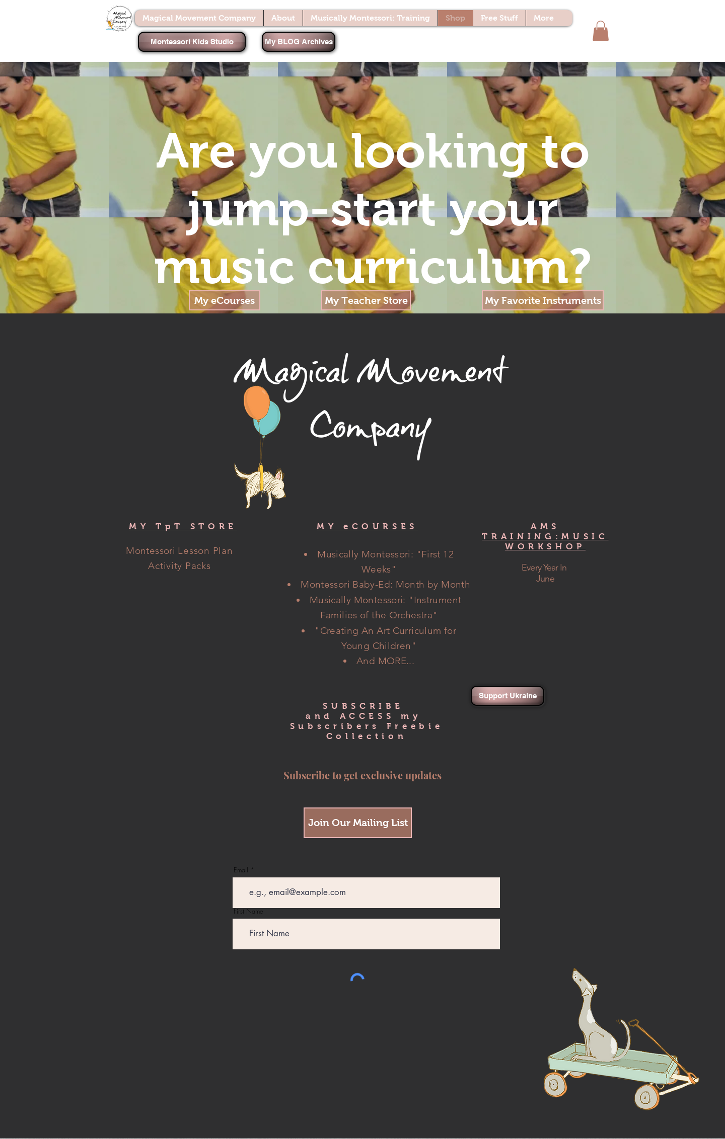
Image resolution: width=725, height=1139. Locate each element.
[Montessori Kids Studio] (192, 42)
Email (241, 870)
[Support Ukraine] (507, 696)
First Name (248, 911)
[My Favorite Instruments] (543, 300)
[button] (600, 31)
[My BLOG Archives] (298, 42)
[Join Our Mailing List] (358, 822)
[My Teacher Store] (366, 300)
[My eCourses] (224, 300)
